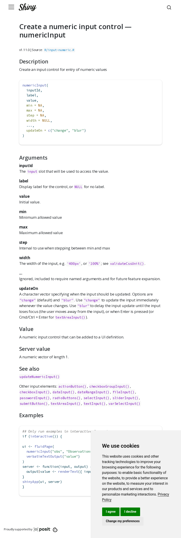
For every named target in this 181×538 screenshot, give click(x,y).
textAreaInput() (70, 317)
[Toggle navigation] (11, 7)
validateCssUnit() (127, 263)
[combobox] (169, 7)
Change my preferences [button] (123, 521)
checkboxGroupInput (107, 386)
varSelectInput (122, 403)
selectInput (95, 398)
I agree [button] (111, 511)
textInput (92, 403)
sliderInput (123, 398)
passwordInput (32, 398)
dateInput (62, 392)
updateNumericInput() (39, 377)
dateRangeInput (91, 392)
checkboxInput (32, 392)
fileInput (121, 392)
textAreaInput (63, 403)
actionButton (70, 386)
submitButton (32, 403)
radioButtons (65, 398)
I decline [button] (130, 511)
